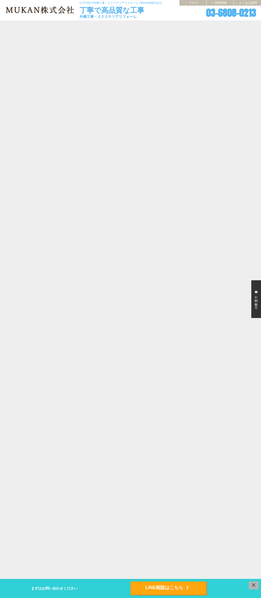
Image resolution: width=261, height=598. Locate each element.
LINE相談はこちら (168, 587)
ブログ (191, 3)
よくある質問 (246, 3)
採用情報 (219, 3)
